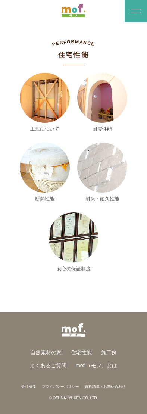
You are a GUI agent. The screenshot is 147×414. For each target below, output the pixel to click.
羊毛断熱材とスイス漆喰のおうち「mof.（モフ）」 (74, 10)
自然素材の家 (46, 352)
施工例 (109, 352)
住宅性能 (81, 352)
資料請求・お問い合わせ (105, 387)
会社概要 (28, 387)
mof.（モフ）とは (96, 365)
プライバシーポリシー (60, 387)
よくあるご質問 (48, 365)
